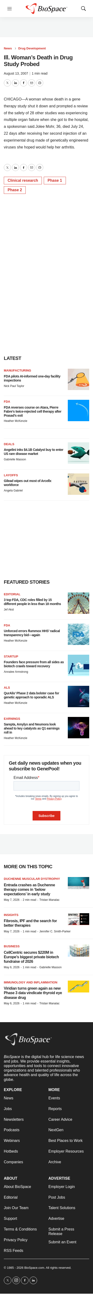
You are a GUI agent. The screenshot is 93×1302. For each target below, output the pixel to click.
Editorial (12, 594)
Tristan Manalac (49, 899)
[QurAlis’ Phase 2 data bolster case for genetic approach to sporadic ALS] (78, 696)
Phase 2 (15, 190)
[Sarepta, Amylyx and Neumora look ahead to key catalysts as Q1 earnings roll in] (78, 727)
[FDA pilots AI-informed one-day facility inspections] (78, 379)
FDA (7, 401)
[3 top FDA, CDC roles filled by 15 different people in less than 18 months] (78, 603)
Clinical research (23, 180)
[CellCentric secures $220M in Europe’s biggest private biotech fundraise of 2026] (78, 950)
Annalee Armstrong (16, 671)
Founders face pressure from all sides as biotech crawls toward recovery (34, 664)
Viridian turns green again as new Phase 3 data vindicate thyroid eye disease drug (33, 992)
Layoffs (11, 475)
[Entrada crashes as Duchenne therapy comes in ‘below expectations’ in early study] (78, 883)
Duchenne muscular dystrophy (32, 879)
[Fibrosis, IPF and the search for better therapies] (78, 919)
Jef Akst (9, 609)
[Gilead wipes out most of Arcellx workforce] (78, 484)
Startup (11, 656)
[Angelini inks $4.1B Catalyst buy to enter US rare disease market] (78, 453)
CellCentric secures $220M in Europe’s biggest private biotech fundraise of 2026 (31, 956)
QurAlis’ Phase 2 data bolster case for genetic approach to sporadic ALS (31, 695)
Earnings (12, 718)
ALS (7, 687)
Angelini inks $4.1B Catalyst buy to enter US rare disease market (33, 452)
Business (12, 946)
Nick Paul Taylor (14, 386)
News (8, 48)
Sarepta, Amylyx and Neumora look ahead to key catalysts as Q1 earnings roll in (31, 728)
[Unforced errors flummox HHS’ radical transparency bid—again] (78, 634)
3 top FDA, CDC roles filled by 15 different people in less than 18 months (32, 602)
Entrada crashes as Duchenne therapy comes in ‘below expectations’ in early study (29, 889)
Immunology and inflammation (30, 982)
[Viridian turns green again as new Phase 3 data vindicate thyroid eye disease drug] (78, 987)
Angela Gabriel (13, 490)
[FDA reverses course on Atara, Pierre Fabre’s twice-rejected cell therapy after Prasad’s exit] (78, 410)
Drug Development (32, 48)
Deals (9, 444)
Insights (11, 915)
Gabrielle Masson (15, 459)
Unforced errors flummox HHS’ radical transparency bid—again (32, 633)
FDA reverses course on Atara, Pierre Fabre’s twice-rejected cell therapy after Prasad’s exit (32, 411)
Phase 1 (55, 180)
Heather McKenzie (15, 421)
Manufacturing (17, 370)
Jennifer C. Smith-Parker (54, 931)
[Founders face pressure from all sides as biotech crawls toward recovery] (78, 665)
